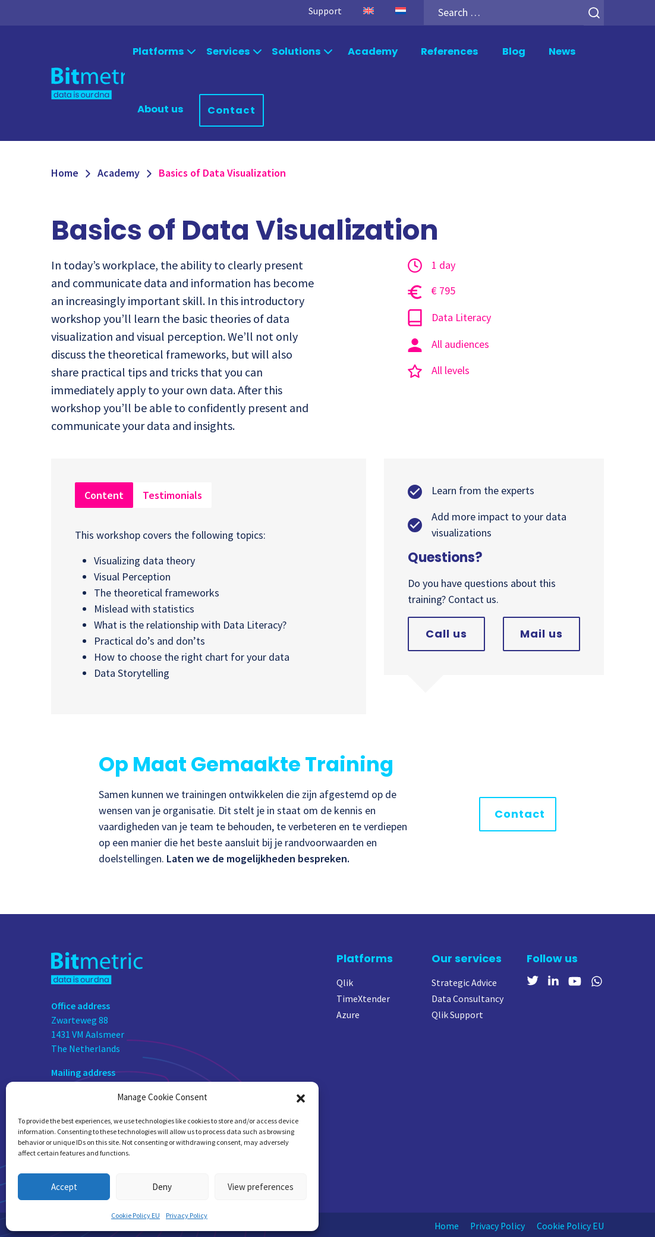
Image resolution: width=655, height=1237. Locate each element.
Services (227, 51)
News (559, 51)
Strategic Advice (464, 981)
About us (160, 108)
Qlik (344, 981)
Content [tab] (104, 494)
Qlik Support (457, 1013)
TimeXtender (363, 997)
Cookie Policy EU (135, 1215)
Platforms (158, 51)
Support (322, 11)
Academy (370, 51)
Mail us (541, 632)
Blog (510, 51)
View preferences (261, 1186)
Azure (348, 1013)
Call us (446, 632)
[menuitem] (365, 10)
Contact (230, 109)
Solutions (294, 51)
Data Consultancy (467, 997)
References (446, 51)
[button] (301, 1097)
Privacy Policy (186, 1215)
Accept (64, 1186)
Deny (162, 1186)
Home (64, 171)
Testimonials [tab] (172, 494)
